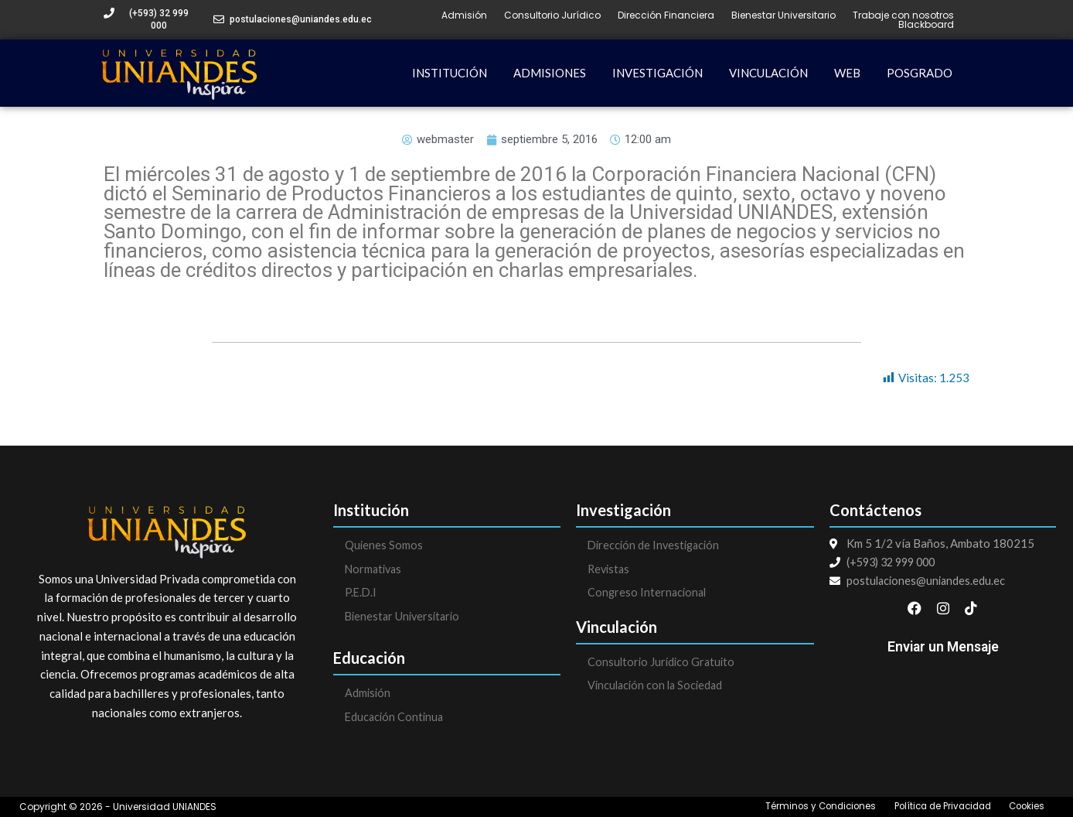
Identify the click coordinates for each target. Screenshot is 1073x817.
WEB (847, 73)
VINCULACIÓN (768, 73)
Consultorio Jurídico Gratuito (663, 663)
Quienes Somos (384, 545)
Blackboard (926, 24)
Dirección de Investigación (656, 545)
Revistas (610, 569)
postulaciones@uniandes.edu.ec (301, 19)
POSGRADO (919, 73)
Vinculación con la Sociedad (658, 687)
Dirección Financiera (666, 15)
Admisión (464, 15)
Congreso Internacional (649, 593)
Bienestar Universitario (783, 15)
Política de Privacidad (938, 807)
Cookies (1026, 807)
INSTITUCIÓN (449, 73)
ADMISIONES (549, 73)
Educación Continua (396, 719)
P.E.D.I (361, 593)
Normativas (375, 569)
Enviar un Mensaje (942, 651)
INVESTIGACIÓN (657, 73)
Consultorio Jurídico (552, 15)
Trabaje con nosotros (903, 15)
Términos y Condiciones (812, 807)
